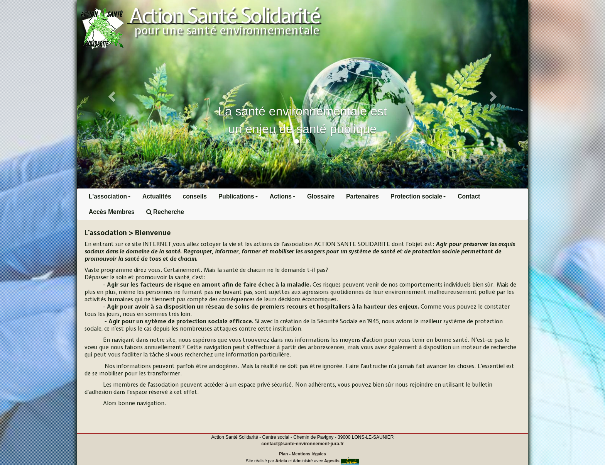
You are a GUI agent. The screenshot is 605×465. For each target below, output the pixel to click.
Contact (469, 196)
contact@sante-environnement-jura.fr (302, 443)
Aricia (281, 460)
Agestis (332, 460)
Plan (283, 453)
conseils (195, 196)
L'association (110, 196)
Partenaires (362, 196)
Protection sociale (418, 196)
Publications (238, 196)
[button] (111, 94)
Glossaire (321, 196)
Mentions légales (309, 453)
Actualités (156, 196)
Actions (283, 196)
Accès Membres (112, 212)
